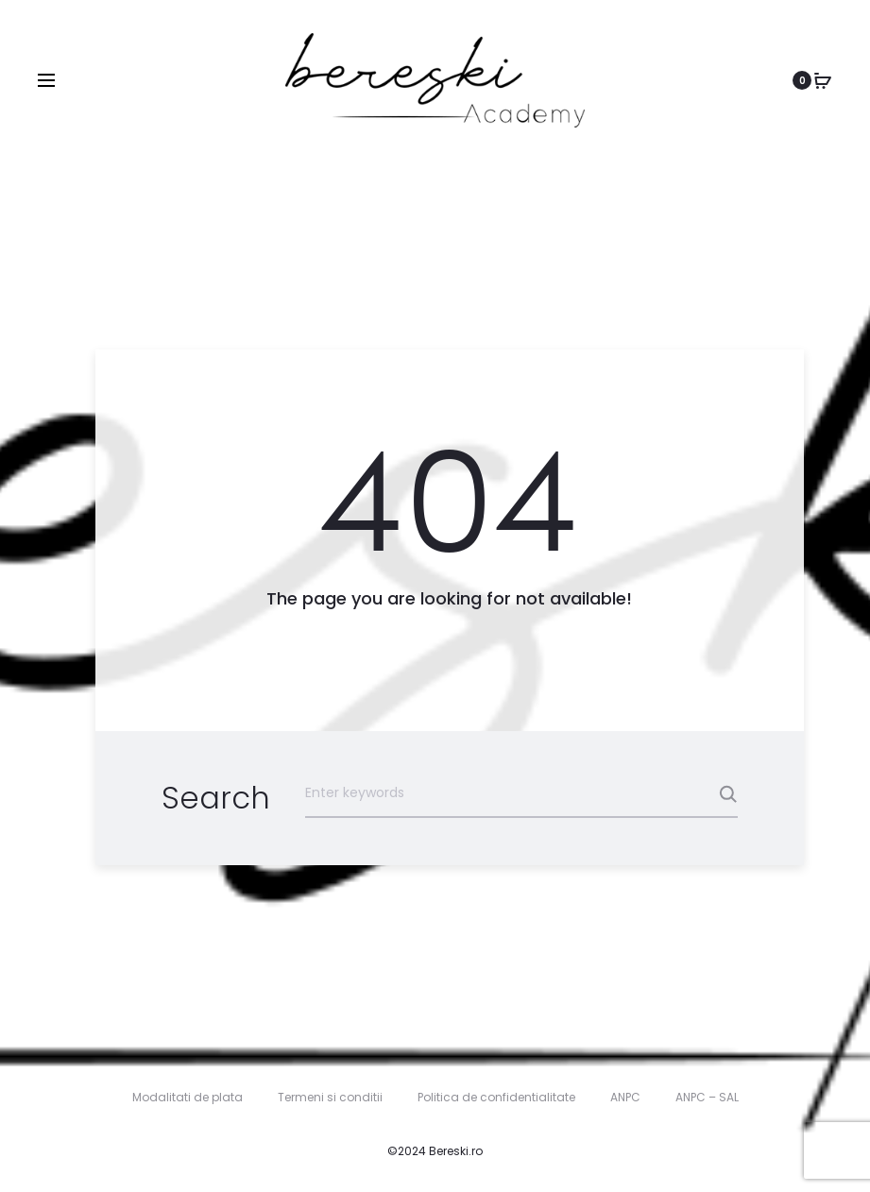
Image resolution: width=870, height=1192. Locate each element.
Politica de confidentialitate (496, 1097)
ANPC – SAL (707, 1097)
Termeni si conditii (330, 1097)
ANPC (625, 1097)
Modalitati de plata (187, 1097)
